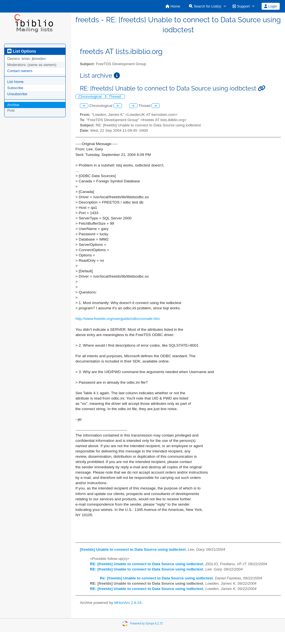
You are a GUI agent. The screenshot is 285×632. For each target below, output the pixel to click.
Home (172, 6)
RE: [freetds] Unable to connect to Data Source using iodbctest (146, 564)
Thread (115, 96)
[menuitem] (173, 6)
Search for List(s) (205, 6)
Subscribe (15, 88)
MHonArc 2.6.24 (127, 603)
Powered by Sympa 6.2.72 (146, 623)
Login (270, 6)
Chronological (90, 96)
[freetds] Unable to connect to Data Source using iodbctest (133, 549)
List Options (21, 51)
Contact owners (19, 71)
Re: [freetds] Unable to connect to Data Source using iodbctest (156, 578)
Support (241, 6)
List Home (15, 82)
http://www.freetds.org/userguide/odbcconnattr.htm (117, 319)
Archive (13, 105)
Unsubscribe (17, 94)
